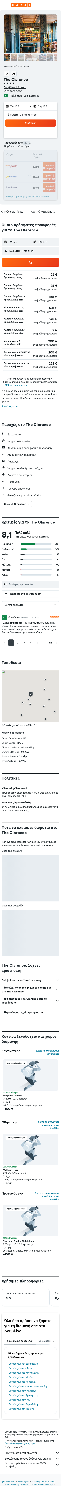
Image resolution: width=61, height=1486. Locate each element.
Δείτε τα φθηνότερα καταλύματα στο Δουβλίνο (48, 1125)
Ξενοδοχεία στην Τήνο (20, 1368)
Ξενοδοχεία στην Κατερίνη (22, 1390)
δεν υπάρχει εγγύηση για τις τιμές (20, 1443)
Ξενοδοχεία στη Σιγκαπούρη (23, 1363)
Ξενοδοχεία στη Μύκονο (21, 1408)
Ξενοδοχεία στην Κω (19, 1399)
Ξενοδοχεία (23, 1481)
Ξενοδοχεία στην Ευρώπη (43, 1481)
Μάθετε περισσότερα (16, 385)
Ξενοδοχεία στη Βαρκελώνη (23, 1404)
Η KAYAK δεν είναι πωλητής (32, 1453)
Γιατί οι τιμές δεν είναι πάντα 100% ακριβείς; (32, 1465)
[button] (5, 5)
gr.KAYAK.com (8, 1481)
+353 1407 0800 (13, 91)
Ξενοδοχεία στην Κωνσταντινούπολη (28, 1386)
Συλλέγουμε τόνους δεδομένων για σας (32, 1459)
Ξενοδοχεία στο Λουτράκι (22, 1381)
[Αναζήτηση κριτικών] (33, 584)
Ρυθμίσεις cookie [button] (10, 406)
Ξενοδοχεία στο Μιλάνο (21, 1377)
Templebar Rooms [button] (12, 1095)
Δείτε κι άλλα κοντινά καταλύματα (47, 1052)
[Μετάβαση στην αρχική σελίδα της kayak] (21, 5)
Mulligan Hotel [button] (11, 1169)
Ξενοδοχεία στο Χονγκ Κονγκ (24, 1372)
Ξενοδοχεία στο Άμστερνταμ (23, 1395)
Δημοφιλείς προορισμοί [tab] (20, 1340)
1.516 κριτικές (31, 95)
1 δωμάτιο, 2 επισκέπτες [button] (21, 114)
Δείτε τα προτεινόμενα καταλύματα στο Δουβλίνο (47, 1196)
